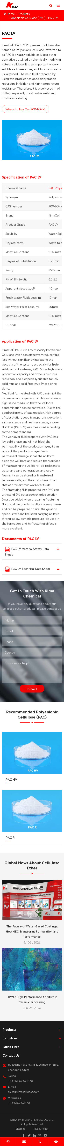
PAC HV (11, 777)
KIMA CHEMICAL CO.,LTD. (39, 1119)
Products (24, 14)
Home (11, 14)
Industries (10, 1038)
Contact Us (11, 1055)
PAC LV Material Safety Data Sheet (27, 551)
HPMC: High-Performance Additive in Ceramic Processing (32, 997)
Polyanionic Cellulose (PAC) (27, 17)
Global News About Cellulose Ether (32, 866)
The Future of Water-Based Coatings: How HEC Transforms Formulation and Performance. (32, 929)
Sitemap (20, 1128)
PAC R (10, 835)
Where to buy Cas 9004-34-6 (25, 109)
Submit (32, 687)
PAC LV (53, 17)
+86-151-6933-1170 (20, 1080)
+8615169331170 (19, 1102)
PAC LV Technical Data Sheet (27, 569)
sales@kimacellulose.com (23, 1091)
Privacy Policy (40, 1128)
